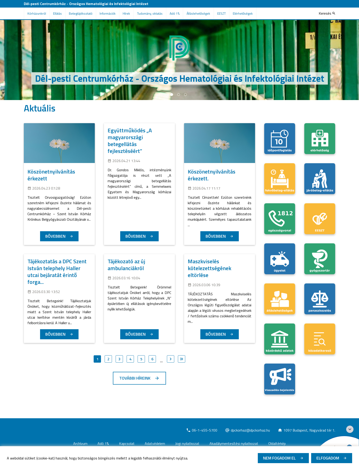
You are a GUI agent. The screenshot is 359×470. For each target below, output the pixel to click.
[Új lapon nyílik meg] (201, 430)
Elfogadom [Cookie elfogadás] (327, 458)
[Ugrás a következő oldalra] (170, 359)
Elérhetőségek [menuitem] (243, 13)
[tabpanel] (179, 60)
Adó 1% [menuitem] (175, 13)
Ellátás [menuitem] (57, 13)
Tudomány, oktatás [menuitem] (150, 13)
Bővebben (55, 236)
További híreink (134, 378)
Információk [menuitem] (108, 13)
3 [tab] (185, 94)
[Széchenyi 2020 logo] (350, 429)
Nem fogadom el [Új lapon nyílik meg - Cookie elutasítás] (279, 458)
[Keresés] (327, 13)
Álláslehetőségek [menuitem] (198, 13)
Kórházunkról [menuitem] (36, 13)
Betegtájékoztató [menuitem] (80, 13)
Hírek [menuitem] (126, 13)
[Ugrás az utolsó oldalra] (181, 359)
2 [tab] (178, 94)
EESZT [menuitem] (221, 13)
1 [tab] (171, 94)
